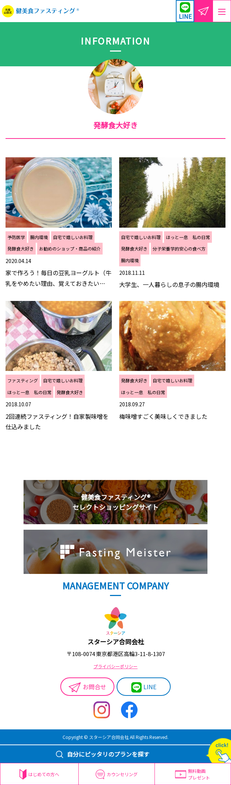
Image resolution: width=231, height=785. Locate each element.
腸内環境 (39, 237)
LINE (143, 687)
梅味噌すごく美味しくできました (163, 416)
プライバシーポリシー (115, 666)
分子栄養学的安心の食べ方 (179, 248)
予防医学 (16, 237)
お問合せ (87, 687)
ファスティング (22, 380)
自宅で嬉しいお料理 (73, 237)
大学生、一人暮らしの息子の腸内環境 (169, 284)
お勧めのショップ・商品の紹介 (70, 248)
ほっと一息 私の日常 (188, 237)
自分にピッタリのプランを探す (102, 754)
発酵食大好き (20, 248)
